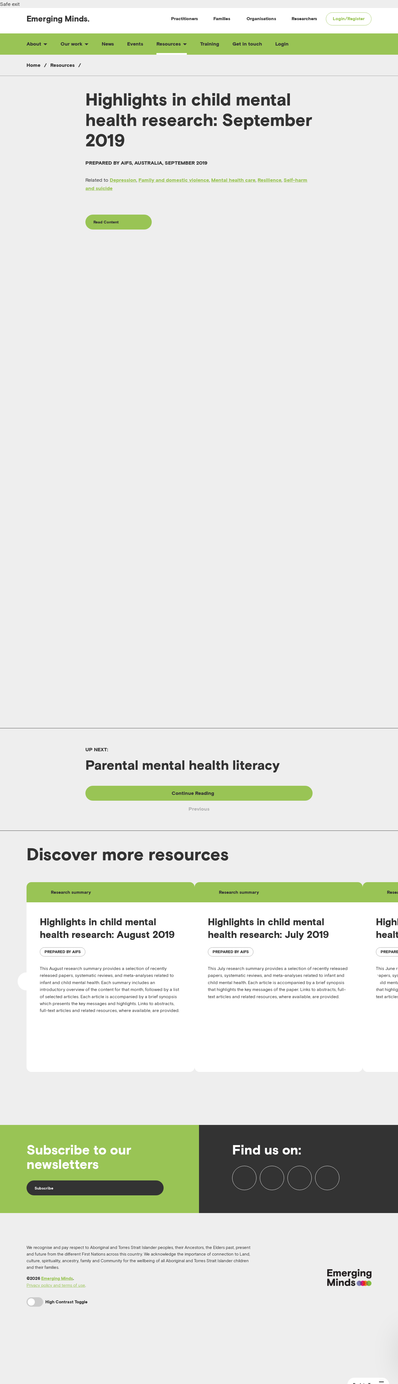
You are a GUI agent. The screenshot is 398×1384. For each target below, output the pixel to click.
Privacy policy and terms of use (56, 1320)
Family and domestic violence (173, 180)
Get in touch (247, 44)
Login (282, 44)
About (37, 44)
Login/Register (349, 18)
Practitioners (184, 18)
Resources (171, 44)
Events (135, 44)
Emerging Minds (57, 1313)
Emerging (58, 18)
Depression (123, 180)
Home (33, 65)
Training (209, 44)
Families (221, 18)
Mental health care (233, 180)
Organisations (261, 18)
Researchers (304, 18)
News (108, 44)
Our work (74, 44)
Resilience (269, 180)
